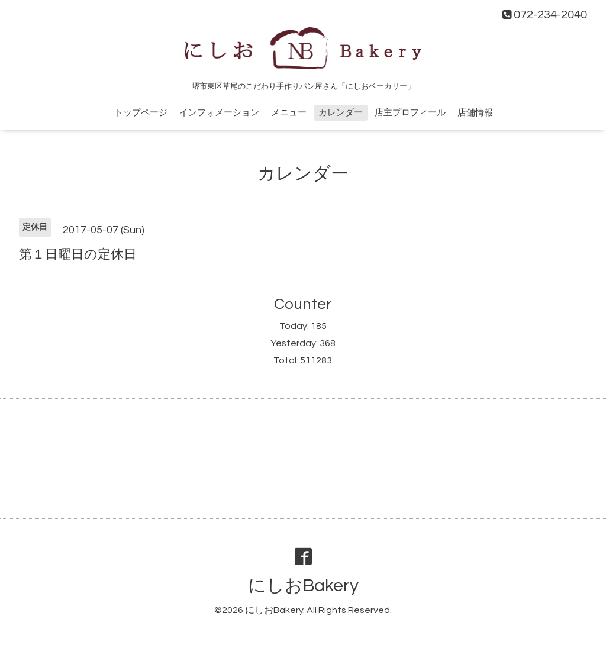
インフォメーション (219, 112)
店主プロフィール (410, 112)
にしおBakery (303, 585)
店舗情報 (475, 112)
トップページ (140, 112)
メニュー (289, 112)
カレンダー (340, 112)
